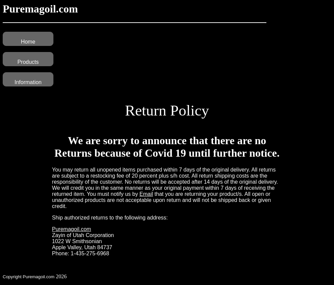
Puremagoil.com (71, 229)
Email (146, 194)
